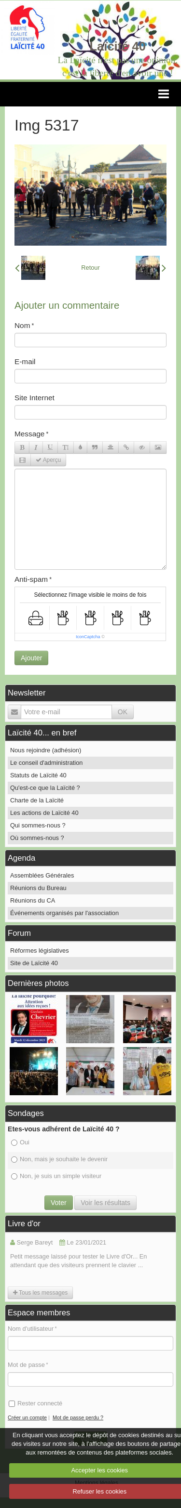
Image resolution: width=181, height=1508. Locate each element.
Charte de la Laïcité (37, 800)
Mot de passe (26, 1364)
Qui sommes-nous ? (38, 825)
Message (29, 434)
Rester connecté (35, 1403)
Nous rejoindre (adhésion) (45, 750)
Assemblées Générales (42, 875)
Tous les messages (40, 1292)
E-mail (25, 361)
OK (122, 712)
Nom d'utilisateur (31, 1328)
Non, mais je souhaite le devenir (59, 1159)
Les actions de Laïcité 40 (44, 812)
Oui (20, 1142)
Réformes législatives (39, 950)
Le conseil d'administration (46, 762)
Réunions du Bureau (38, 888)
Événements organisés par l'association (64, 913)
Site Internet (34, 397)
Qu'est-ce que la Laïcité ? (45, 787)
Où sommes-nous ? (37, 837)
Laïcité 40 (117, 46)
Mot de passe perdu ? (78, 1417)
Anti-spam (31, 579)
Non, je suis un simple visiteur (56, 1176)
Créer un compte (27, 1417)
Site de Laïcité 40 (34, 963)
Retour (90, 267)
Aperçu (48, 460)
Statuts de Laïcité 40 (38, 775)
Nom (22, 325)
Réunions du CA (32, 900)
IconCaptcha (88, 636)
